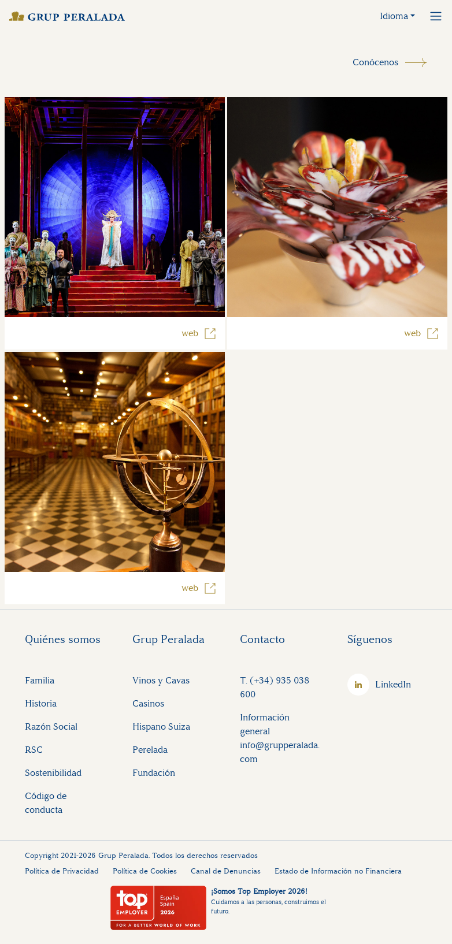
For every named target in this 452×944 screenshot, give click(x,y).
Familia (39, 680)
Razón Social (51, 726)
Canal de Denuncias (226, 871)
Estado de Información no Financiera (338, 871)
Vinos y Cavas (161, 680)
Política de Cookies (145, 871)
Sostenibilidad (53, 772)
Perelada (150, 749)
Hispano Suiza (161, 726)
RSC (34, 749)
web (189, 333)
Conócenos (375, 62)
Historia (41, 703)
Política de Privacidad (62, 871)
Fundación (153, 772)
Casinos (148, 703)
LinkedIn (393, 684)
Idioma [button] (394, 15)
